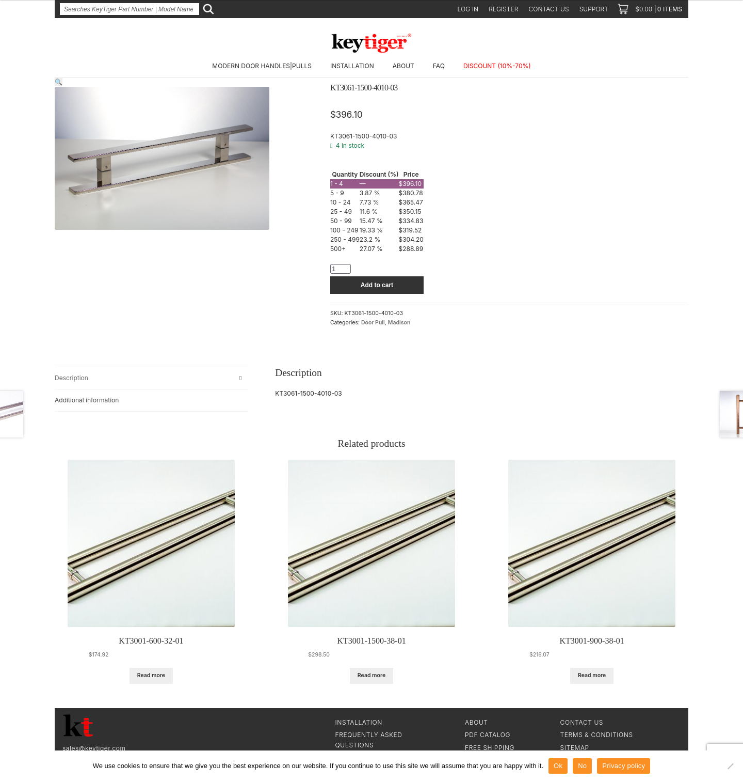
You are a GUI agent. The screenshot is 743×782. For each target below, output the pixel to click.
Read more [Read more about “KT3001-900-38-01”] (592, 675)
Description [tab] (71, 378)
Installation (352, 66)
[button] (58, 82)
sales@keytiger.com (94, 748)
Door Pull (373, 322)
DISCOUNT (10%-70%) (497, 66)
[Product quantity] (340, 269)
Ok (558, 766)
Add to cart (377, 285)
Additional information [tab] (87, 400)
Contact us (548, 9)
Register (503, 9)
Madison (399, 322)
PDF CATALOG (487, 735)
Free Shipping (489, 748)
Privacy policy (623, 766)
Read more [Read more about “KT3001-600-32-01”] (151, 675)
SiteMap (574, 748)
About (403, 66)
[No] (730, 766)
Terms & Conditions (596, 735)
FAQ (439, 66)
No (582, 766)
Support (593, 9)
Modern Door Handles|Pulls (262, 66)
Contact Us (581, 722)
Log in (468, 9)
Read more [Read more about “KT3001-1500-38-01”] (371, 675)
